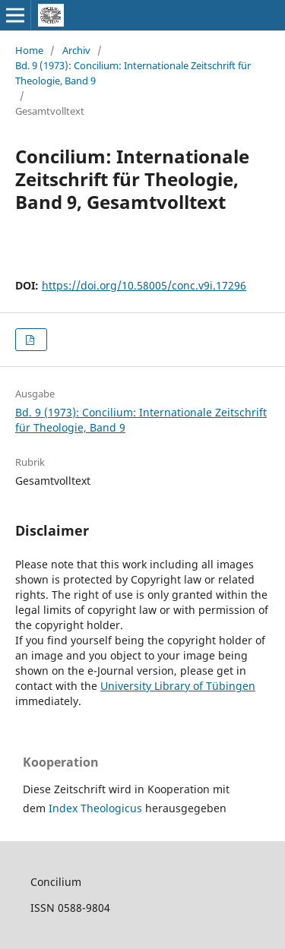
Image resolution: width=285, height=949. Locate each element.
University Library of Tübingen (177, 686)
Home (29, 50)
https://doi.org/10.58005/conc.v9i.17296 (144, 285)
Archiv (76, 50)
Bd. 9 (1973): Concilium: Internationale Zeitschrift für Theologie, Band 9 (133, 73)
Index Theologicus (97, 808)
